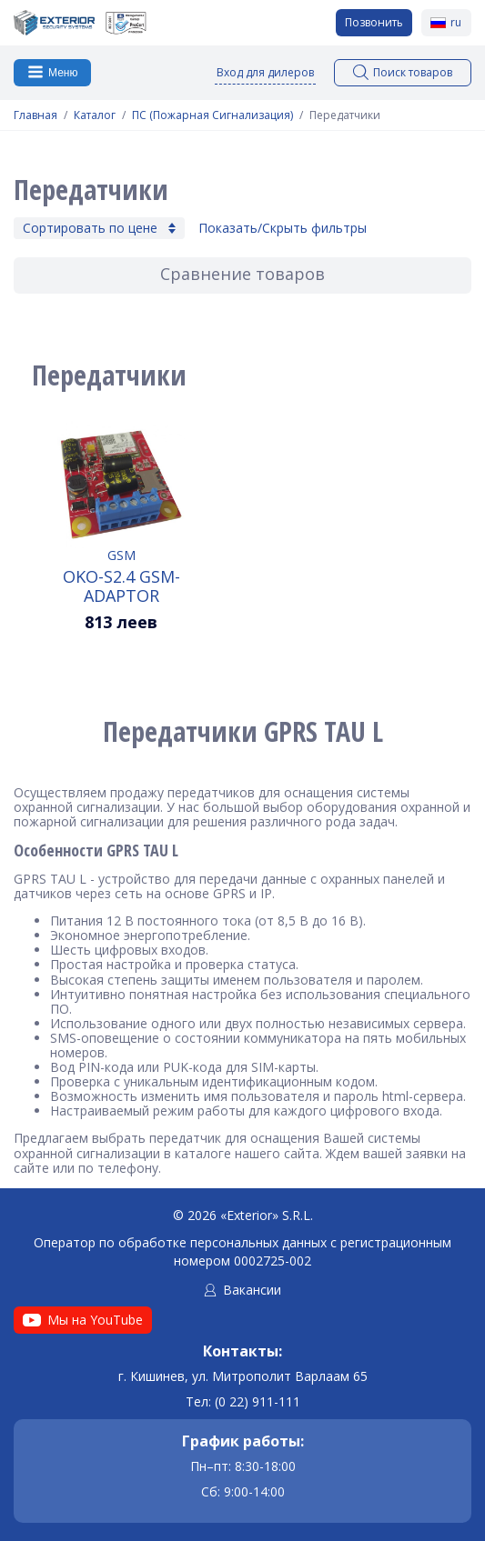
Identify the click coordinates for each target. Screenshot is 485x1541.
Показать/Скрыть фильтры (282, 228)
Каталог (95, 115)
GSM (121, 555)
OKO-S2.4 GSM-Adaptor (121, 585)
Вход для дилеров (265, 72)
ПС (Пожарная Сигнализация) (212, 115)
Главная (35, 115)
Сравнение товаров (242, 274)
